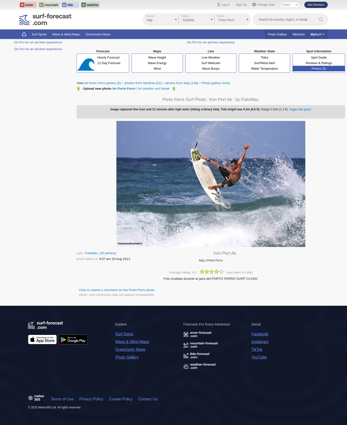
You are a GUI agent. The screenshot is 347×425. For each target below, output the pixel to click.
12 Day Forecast (108, 63)
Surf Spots (39, 34)
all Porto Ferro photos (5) (103, 83)
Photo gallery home (216, 83)
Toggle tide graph (300, 109)
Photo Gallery (277, 34)
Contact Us (147, 399)
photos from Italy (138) (182, 83)
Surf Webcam (210, 63)
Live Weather (211, 57)
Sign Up (241, 5)
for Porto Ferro (123, 88)
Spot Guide (319, 57)
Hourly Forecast (108, 57)
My (318, 34)
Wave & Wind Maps (66, 34)
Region (185, 16)
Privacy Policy (91, 399)
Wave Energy (157, 63)
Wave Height (157, 57)
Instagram (260, 342)
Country (150, 16)
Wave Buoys (211, 68)
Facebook (260, 334)
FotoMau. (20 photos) (100, 253)
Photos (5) (319, 68)
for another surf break (153, 88)
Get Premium (316, 5)
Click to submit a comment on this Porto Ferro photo (117, 290)
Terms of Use (62, 399)
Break (220, 16)
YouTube (259, 357)
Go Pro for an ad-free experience (38, 42)
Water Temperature (264, 68)
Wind (157, 68)
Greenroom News (98, 34)
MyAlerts (299, 34)
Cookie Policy (121, 399)
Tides (264, 57)
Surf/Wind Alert (264, 63)
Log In (225, 5)
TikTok (257, 349)
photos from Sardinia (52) (143, 83)
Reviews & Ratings (319, 63)
